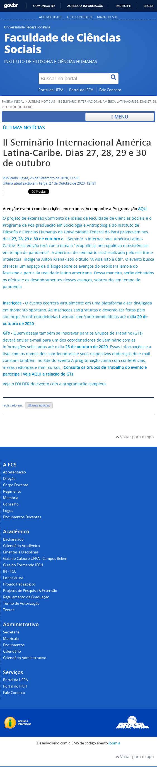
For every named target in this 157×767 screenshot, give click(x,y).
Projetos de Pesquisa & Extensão (30, 590)
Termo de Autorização (21, 603)
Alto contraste (80, 17)
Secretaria (11, 632)
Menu (119, 116)
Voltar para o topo (134, 436)
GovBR (11, 5)
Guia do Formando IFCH (23, 565)
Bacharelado (13, 539)
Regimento (12, 491)
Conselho (11, 504)
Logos (8, 510)
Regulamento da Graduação (26, 597)
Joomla (114, 743)
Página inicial (13, 101)
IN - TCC (9, 571)
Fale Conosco (110, 90)
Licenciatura (13, 577)
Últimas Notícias (41, 101)
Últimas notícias (24, 127)
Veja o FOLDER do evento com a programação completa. (55, 383)
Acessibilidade (50, 17)
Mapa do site (107, 17)
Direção (9, 478)
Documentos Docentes (22, 517)
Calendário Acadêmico (21, 545)
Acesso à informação (85, 6)
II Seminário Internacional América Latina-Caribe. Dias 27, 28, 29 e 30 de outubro (77, 153)
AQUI (143, 208)
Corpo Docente (15, 485)
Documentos (14, 645)
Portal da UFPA (50, 90)
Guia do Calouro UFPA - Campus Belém (35, 558)
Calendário (12, 651)
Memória (10, 497)
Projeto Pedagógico (19, 584)
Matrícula (11, 638)
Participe (123, 6)
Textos (8, 610)
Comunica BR (44, 6)
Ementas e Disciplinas (20, 552)
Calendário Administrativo (24, 657)
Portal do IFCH (81, 90)
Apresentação (14, 472)
